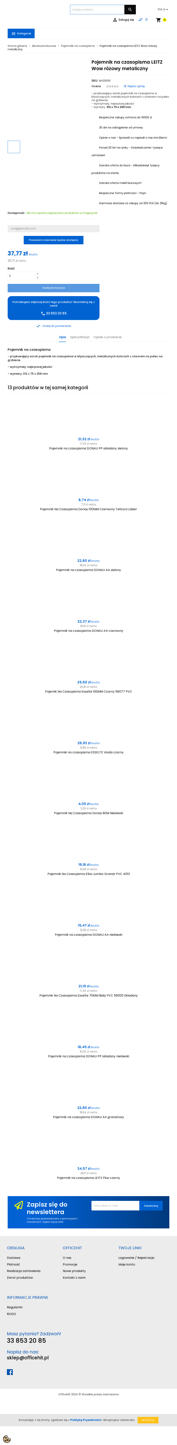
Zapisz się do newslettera (47, 1208)
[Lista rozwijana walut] (163, 9)
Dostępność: (16, 213)
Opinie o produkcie (108, 337)
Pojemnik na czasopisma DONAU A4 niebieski (88, 934)
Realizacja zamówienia (23, 1271)
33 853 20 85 (26, 1340)
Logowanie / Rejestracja (136, 1258)
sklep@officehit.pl (28, 1358)
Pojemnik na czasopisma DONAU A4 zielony (88, 570)
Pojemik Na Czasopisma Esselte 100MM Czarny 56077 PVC (88, 691)
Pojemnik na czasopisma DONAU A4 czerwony (88, 631)
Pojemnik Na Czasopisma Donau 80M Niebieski (88, 813)
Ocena (96, 86)
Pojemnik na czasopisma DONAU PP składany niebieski (88, 1056)
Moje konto (126, 1264)
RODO (11, 1314)
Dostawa (13, 1258)
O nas (67, 1258)
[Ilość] (21, 276)
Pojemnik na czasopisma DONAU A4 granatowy (88, 1117)
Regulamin (15, 1307)
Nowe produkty (74, 1271)
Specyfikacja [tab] (79, 337)
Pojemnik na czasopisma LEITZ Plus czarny (88, 1178)
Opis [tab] (62, 337)
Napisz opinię (134, 86)
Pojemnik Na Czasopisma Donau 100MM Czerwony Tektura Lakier (88, 509)
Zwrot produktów (20, 1277)
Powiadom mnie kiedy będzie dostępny (53, 240)
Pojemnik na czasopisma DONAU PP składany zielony (88, 448)
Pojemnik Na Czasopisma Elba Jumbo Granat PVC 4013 (88, 874)
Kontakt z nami (74, 1277)
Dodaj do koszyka (53, 288)
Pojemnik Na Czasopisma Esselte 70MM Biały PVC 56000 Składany (88, 995)
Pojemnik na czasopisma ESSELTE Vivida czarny (88, 752)
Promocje (70, 1264)
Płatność (13, 1264)
